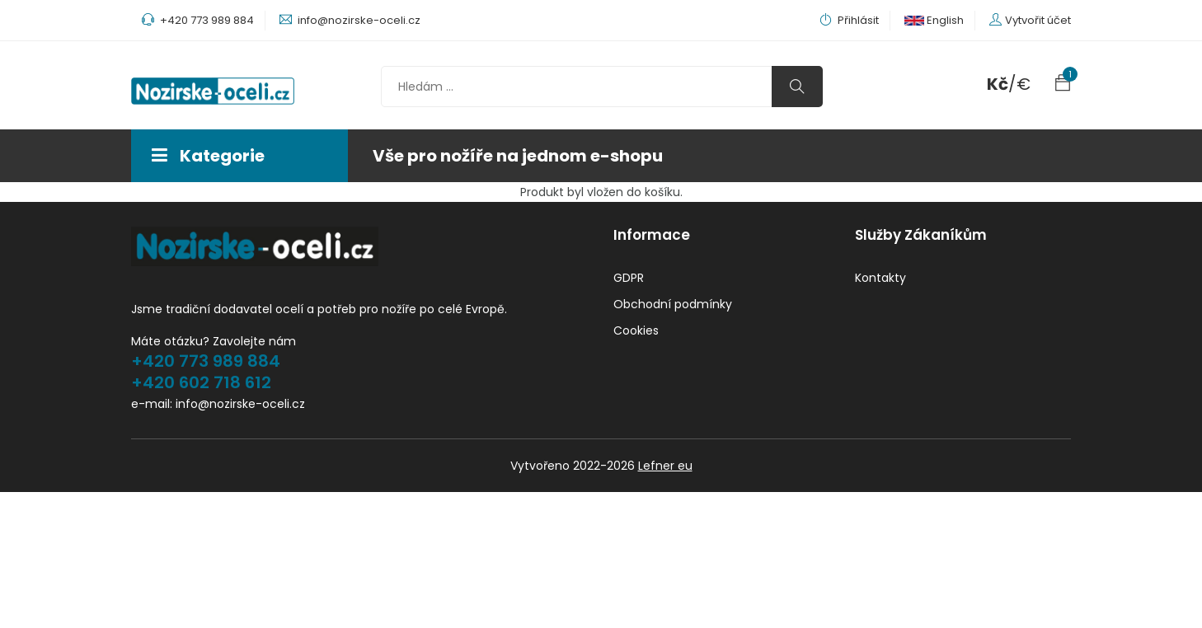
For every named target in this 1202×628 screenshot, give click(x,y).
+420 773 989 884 (205, 361)
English (934, 20)
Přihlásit (849, 20)
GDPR (628, 277)
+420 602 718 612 (201, 382)
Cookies (636, 330)
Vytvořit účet (1038, 20)
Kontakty (880, 277)
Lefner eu (665, 465)
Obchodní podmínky (672, 304)
